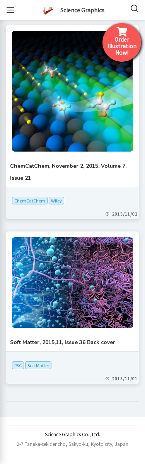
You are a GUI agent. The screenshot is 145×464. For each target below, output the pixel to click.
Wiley (56, 200)
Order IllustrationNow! (121, 41)
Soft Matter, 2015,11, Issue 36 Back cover (62, 342)
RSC (18, 365)
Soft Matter (38, 365)
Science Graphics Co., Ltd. (72, 434)
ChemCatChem (29, 200)
